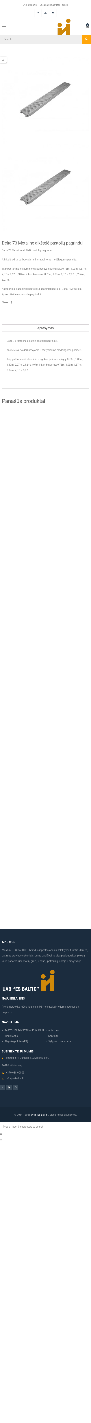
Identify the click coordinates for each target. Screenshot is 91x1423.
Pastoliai (77, 288)
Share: (5, 302)
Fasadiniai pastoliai (27, 288)
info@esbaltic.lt (15, 1078)
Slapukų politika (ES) (16, 1041)
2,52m (13, 274)
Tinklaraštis (11, 1036)
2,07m (5, 274)
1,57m (64, 274)
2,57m (81, 274)
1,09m (74, 268)
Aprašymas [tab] (45, 328)
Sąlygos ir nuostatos (60, 1041)
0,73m (66, 268)
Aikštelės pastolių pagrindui (25, 294)
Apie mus (53, 1030)
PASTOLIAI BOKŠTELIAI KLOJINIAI (24, 1030)
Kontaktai (53, 1036)
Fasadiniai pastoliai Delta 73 (55, 288)
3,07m (21, 274)
